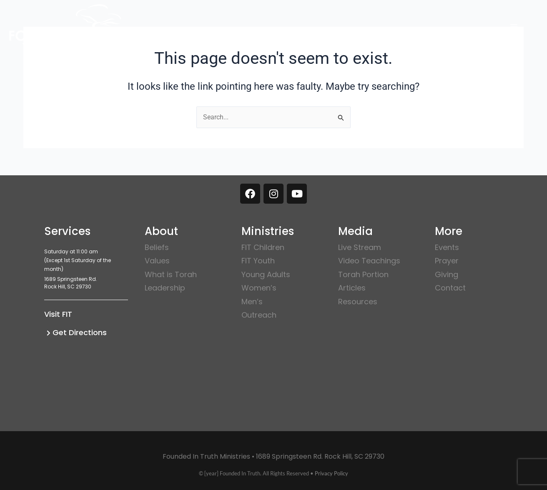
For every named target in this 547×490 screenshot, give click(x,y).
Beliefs (157, 247)
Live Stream (359, 247)
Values (157, 260)
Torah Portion (363, 274)
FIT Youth (258, 260)
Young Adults (265, 274)
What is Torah (171, 274)
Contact (450, 288)
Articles (352, 288)
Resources (357, 301)
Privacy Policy (331, 473)
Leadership (165, 288)
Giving (446, 274)
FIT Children (262, 247)
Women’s (258, 288)
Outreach (258, 315)
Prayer (447, 260)
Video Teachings (369, 260)
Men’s (252, 301)
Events (447, 247)
